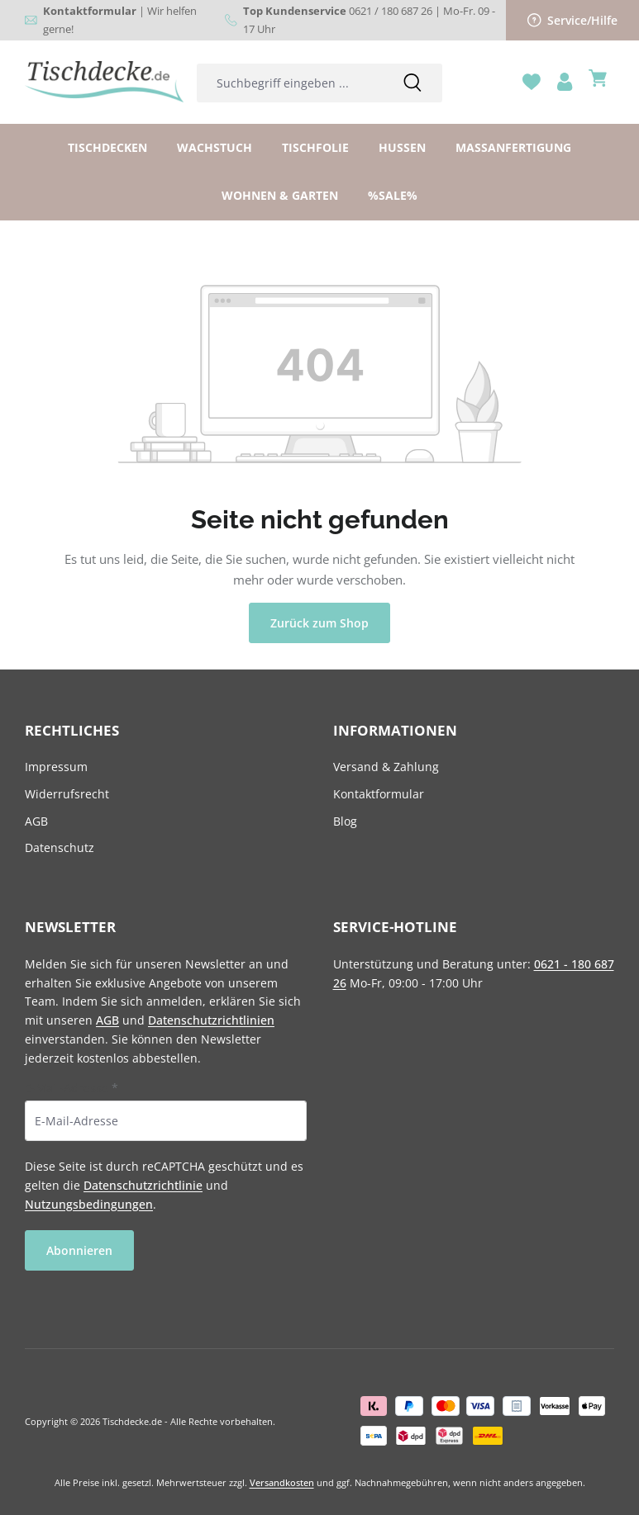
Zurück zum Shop (319, 623)
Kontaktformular (378, 794)
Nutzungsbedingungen (89, 1204)
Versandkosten (282, 1482)
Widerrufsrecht (67, 794)
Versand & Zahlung (386, 766)
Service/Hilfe (572, 20)
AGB (36, 821)
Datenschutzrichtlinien (211, 1020)
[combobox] (290, 83)
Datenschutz (59, 847)
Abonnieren (79, 1250)
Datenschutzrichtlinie (143, 1185)
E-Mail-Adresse (71, 1088)
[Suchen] (412, 83)
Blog (345, 821)
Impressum (56, 766)
